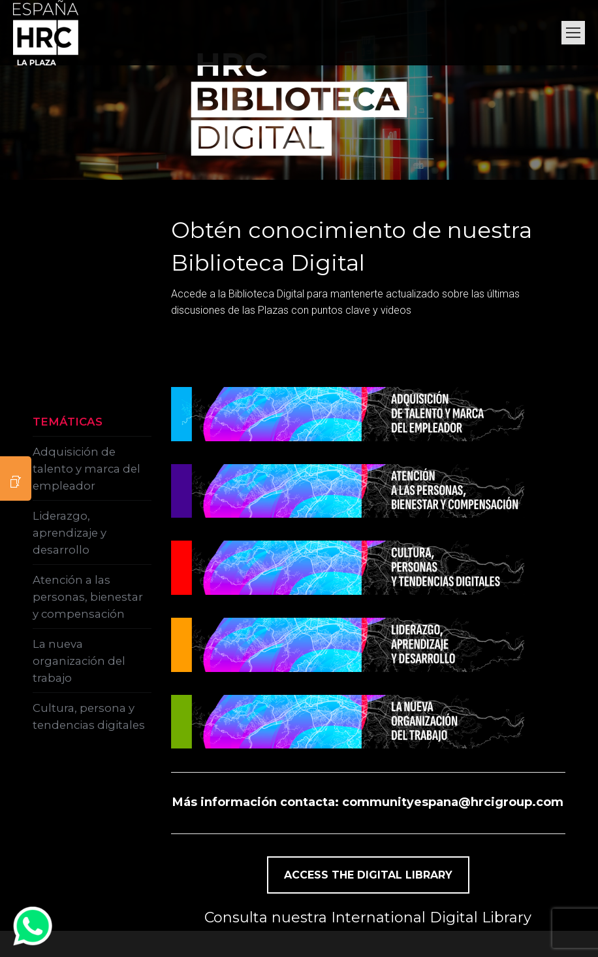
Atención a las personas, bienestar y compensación (88, 596)
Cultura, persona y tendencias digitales (89, 716)
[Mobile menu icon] (573, 32)
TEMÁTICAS (67, 421)
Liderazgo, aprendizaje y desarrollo (69, 532)
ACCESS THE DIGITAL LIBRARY (368, 875)
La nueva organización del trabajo (79, 660)
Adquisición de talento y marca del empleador (86, 468)
